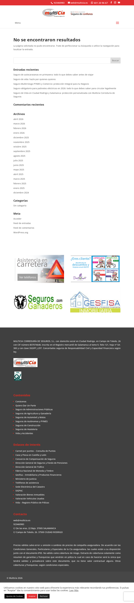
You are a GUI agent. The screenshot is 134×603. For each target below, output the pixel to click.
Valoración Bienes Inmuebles (30, 494)
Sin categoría (19, 205)
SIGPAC (19, 490)
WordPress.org (20, 232)
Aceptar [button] (32, 596)
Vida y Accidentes (24, 433)
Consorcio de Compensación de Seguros (35, 459)
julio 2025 (18, 160)
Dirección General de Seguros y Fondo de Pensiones (41, 462)
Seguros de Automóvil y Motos (30, 417)
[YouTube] (119, 2)
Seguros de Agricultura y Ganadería (33, 413)
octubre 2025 (20, 146)
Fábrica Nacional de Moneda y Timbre (34, 470)
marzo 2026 (19, 123)
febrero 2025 (19, 183)
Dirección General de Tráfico (29, 466)
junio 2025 (18, 165)
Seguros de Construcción (27, 425)
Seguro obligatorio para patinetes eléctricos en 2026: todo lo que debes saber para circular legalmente (64, 88)
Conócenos (20, 401)
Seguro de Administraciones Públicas (34, 409)
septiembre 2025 (21, 151)
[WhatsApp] (99, 3)
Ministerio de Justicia (25, 478)
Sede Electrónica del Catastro (30, 486)
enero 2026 (19, 132)
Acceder (17, 218)
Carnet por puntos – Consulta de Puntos (35, 450)
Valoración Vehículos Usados (29, 498)
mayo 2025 (18, 169)
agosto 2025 (19, 155)
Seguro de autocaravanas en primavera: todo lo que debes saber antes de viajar (53, 74)
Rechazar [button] (44, 596)
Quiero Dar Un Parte (25, 405)
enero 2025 (19, 188)
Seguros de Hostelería (26, 429)
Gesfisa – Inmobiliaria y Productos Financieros (38, 474)
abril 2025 (18, 174)
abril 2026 (18, 119)
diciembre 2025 (21, 137)
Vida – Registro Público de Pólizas (32, 502)
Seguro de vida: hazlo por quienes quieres (34, 79)
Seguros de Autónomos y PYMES (31, 421)
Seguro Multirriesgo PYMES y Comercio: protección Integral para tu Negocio (51, 83)
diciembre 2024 (21, 192)
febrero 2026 (19, 128)
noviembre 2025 (21, 142)
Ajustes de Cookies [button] (14, 596)
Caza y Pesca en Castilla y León (30, 455)
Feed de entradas (22, 223)
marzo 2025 (19, 178)
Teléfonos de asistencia (27, 482)
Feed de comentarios (23, 227)
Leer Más (73, 590)
